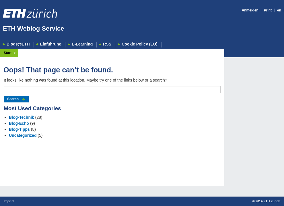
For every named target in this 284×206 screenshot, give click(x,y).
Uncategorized (22, 135)
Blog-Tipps (19, 129)
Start (7, 53)
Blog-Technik (21, 117)
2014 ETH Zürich (268, 201)
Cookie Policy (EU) (139, 44)
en (279, 10)
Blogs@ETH (18, 44)
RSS (107, 44)
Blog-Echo (19, 123)
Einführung (51, 44)
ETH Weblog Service (33, 28)
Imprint (9, 201)
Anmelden (250, 10)
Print (268, 10)
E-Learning (82, 44)
